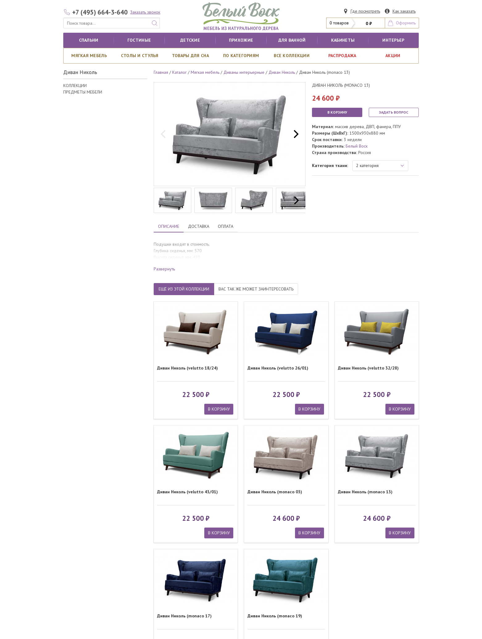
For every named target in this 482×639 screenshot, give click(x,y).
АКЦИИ (392, 55)
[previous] (164, 134)
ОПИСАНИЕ (168, 226)
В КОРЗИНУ (337, 112)
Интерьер (393, 40)
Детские (190, 40)
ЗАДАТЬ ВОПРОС (393, 112)
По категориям (241, 55)
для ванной (292, 40)
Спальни (88, 40)
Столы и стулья (140, 55)
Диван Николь (281, 72)
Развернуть (164, 269)
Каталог (179, 72)
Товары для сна (190, 55)
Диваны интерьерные (243, 72)
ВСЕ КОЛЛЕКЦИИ (292, 55)
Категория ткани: (330, 165)
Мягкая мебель (89, 55)
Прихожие (241, 40)
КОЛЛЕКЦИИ (75, 85)
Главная (161, 72)
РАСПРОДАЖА (342, 55)
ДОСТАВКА (198, 226)
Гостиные (139, 40)
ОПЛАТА (225, 226)
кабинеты (343, 40)
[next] (295, 134)
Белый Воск (357, 146)
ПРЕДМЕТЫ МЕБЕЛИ (82, 92)
